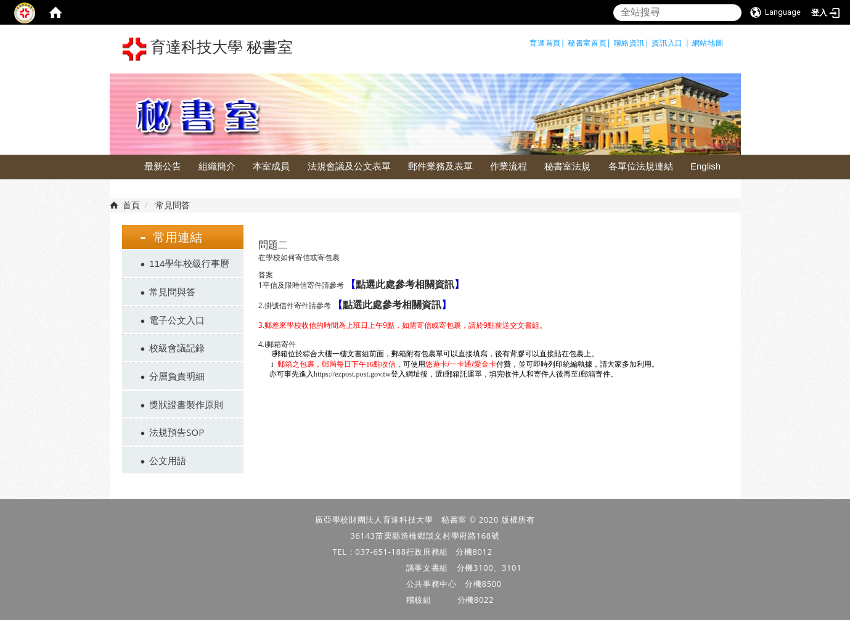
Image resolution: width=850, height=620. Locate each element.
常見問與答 (172, 291)
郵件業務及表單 (440, 166)
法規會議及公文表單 (349, 166)
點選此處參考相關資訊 (405, 284)
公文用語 (167, 460)
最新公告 (162, 166)
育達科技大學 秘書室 (207, 49)
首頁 (131, 205)
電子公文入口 (177, 320)
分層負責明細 (177, 376)
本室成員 (271, 166)
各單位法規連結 (640, 166)
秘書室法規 (567, 166)
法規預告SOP (176, 432)
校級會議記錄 (177, 347)
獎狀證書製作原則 (186, 404)
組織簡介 (216, 166)
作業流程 (508, 166)
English (705, 166)
